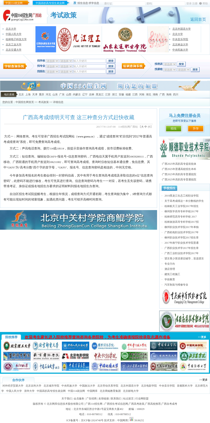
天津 (34, 94)
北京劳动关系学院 (107, 385)
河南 (141, 94)
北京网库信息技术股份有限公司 (65, 403)
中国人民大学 (13, 34)
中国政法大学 (87, 385)
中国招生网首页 (25, 102)
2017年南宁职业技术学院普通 (181, 242)
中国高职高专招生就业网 (50, 3)
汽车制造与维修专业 (176, 284)
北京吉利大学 (33, 385)
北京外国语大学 (181, 28)
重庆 (41, 94)
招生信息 (82, 3)
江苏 (107, 94)
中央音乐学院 (180, 39)
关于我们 (66, 398)
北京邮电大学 (131, 390)
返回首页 (198, 19)
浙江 (114, 94)
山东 (55, 94)
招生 (174, 128)
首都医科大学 (185, 385)
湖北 (148, 94)
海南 (169, 94)
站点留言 (128, 398)
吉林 (91, 94)
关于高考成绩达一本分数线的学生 (184, 200)
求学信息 (94, 3)
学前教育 (169, 279)
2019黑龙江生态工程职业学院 (181, 195)
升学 (196, 128)
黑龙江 (100, 94)
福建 (128, 94)
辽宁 (85, 94)
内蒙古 (77, 94)
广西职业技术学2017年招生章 (181, 248)
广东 (62, 94)
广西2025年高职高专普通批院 (179, 174)
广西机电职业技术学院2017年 (181, 232)
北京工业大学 (13, 44)
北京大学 (11, 28)
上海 (28, 94)
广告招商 (91, 398)
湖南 (155, 94)
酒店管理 (169, 269)
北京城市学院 (51, 385)
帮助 (205, 3)
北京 (21, 94)
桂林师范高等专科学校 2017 (180, 216)
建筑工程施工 (172, 274)
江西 (135, 94)
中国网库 (92, 390)
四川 (175, 94)
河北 (48, 94)
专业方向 (169, 263)
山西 (68, 94)
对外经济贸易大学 (12, 385)
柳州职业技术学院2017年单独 (181, 227)
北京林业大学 (180, 44)
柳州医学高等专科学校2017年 (181, 211)
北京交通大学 (13, 49)
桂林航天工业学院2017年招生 (181, 206)
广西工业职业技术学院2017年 (181, 253)
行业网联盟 (142, 398)
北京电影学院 (149, 385)
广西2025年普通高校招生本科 (179, 169)
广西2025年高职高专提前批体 (179, 163)
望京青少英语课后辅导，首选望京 (184, 258)
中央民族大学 (180, 49)
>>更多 (202, 337)
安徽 (121, 94)
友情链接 (103, 398)
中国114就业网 (14, 3)
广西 (162, 94)
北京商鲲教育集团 (110, 390)
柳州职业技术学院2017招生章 (181, 237)
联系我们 (116, 398)
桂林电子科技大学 (16, 39)
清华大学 (29, 390)
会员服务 (79, 398)
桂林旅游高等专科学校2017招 (181, 221)
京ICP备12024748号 (92, 420)
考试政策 (43, 102)
